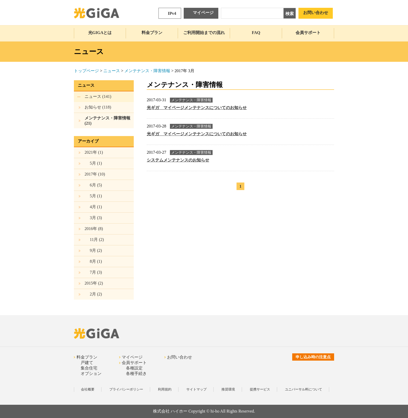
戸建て (87, 362)
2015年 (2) (94, 283)
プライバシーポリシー (126, 389)
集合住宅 (89, 368)
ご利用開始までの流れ (204, 32)
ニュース (111, 71)
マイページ (203, 12)
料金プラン (152, 32)
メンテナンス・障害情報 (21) (107, 120)
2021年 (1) (94, 152)
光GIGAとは (100, 32)
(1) (96, 163)
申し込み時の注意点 (313, 357)
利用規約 (164, 389)
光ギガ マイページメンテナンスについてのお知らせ (197, 107)
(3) (96, 217)
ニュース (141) (98, 96)
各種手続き (136, 373)
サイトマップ (196, 389)
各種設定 (134, 368)
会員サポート (308, 32)
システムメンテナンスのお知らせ (178, 160)
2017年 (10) (95, 174)
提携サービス (260, 389)
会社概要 (87, 389)
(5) (96, 185)
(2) (97, 239)
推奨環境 (228, 389)
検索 (289, 13)
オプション (91, 373)
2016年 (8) (94, 228)
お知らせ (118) (98, 107)
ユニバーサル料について (303, 389)
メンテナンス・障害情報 (147, 71)
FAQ (256, 32)
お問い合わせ (315, 12)
